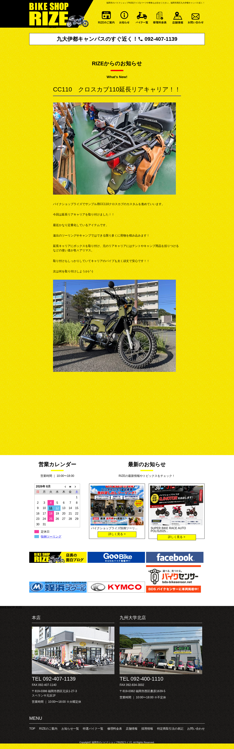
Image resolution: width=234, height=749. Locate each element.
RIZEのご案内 (106, 17)
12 (57, 508)
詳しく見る (115, 534)
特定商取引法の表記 (170, 728)
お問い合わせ (196, 17)
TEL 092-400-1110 (141, 679)
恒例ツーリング (51, 536)
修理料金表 (160, 17)
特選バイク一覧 (142, 17)
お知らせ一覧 (124, 17)
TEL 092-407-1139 (54, 679)
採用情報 (147, 728)
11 (50, 508)
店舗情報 (178, 17)
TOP (32, 728)
